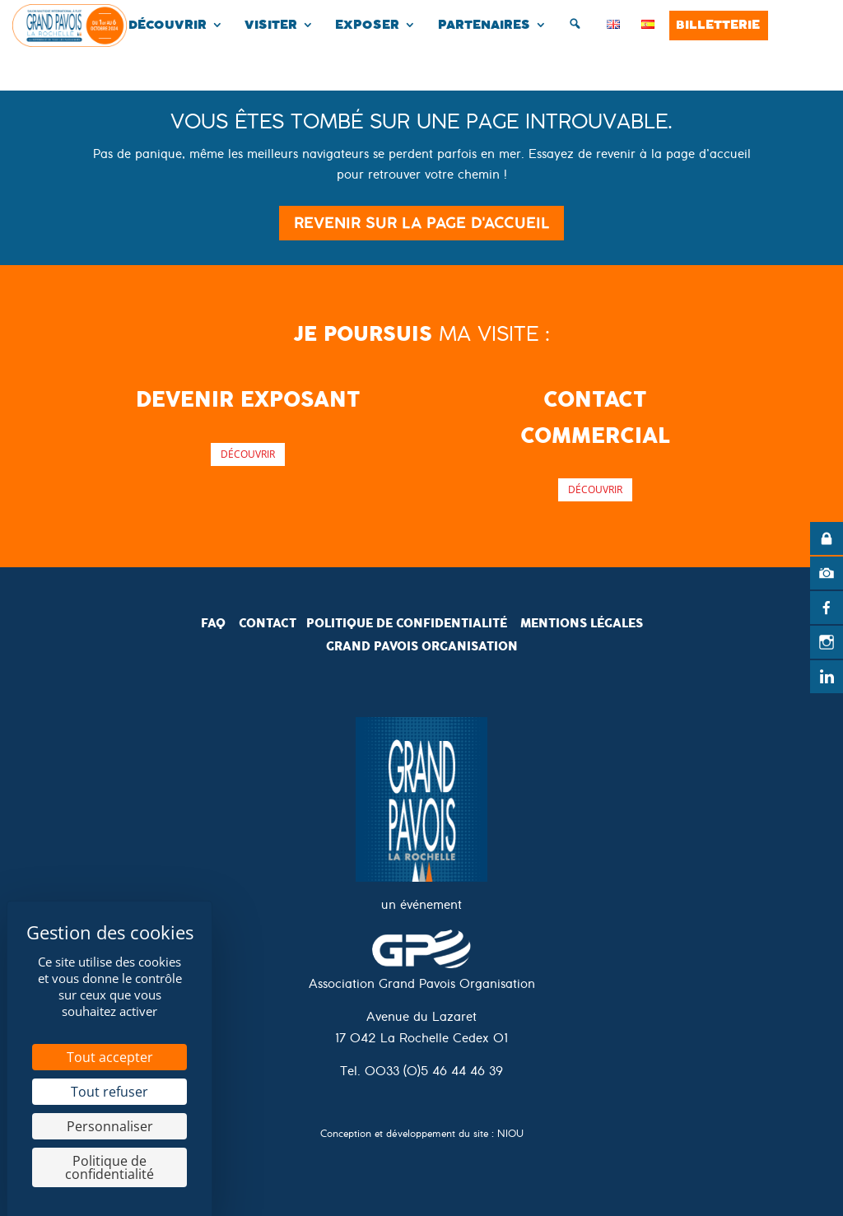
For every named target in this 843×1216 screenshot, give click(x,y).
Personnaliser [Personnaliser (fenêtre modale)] (110, 1126)
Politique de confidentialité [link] (109, 1167)
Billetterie (718, 25)
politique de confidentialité (406, 623)
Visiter (271, 25)
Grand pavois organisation (422, 646)
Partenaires (484, 25)
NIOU (510, 1136)
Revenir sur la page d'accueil (421, 222)
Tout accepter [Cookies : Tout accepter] (110, 1057)
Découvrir (167, 25)
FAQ (213, 623)
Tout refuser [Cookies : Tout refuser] (109, 1092)
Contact (267, 623)
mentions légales (581, 623)
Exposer (367, 25)
